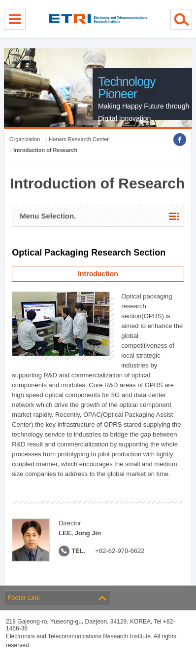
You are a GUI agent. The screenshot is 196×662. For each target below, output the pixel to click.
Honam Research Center (79, 139)
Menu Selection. (48, 216)
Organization (24, 139)
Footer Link (23, 597)
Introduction (98, 274)
